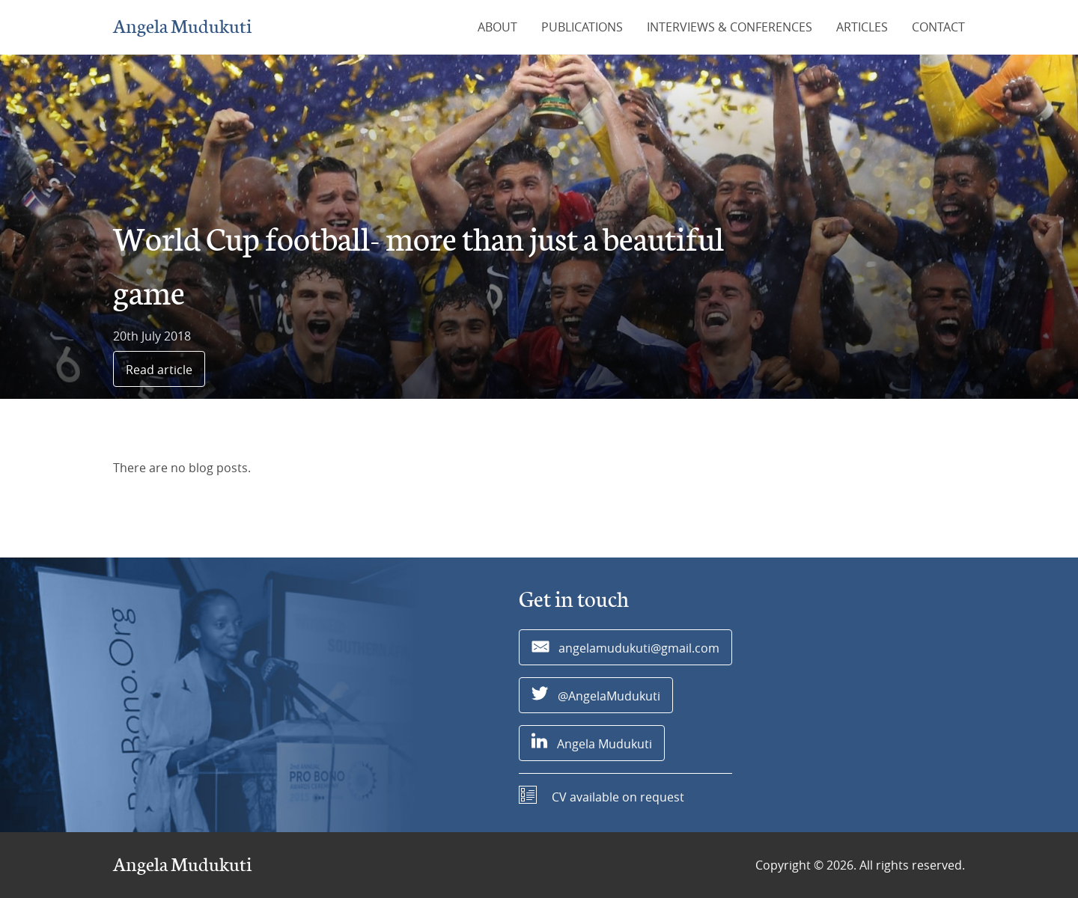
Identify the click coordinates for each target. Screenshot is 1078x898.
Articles (862, 27)
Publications (582, 27)
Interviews (729, 27)
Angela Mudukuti (182, 27)
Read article (159, 369)
